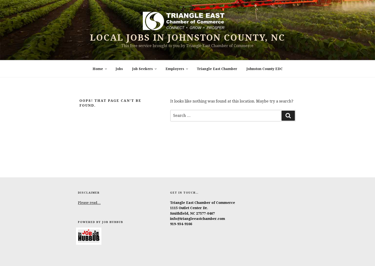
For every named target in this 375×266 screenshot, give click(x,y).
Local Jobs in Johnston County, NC (187, 38)
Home (100, 69)
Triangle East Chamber (217, 69)
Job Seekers (144, 69)
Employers (177, 69)
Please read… (89, 203)
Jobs (119, 69)
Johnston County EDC (265, 69)
